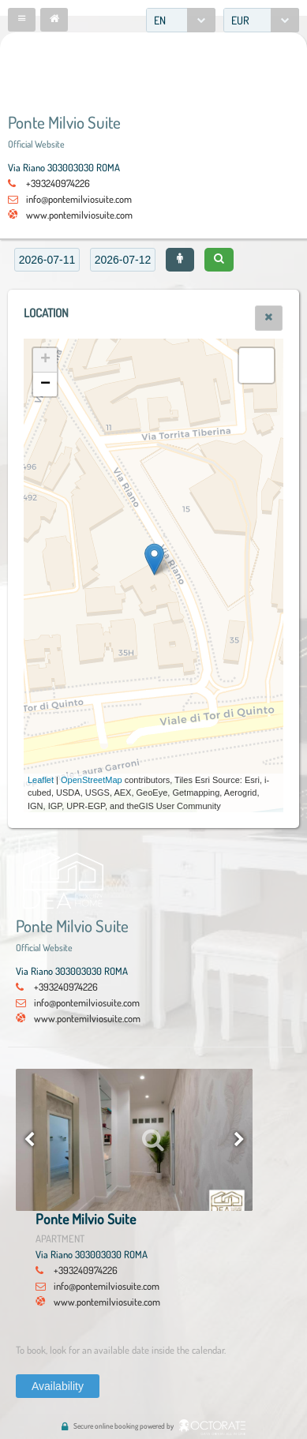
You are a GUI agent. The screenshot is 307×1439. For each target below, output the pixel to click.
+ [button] (45, 360)
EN (160, 20)
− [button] (45, 384)
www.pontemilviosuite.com (79, 214)
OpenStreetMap (91, 780)
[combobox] (180, 20)
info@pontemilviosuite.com (79, 199)
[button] (22, 20)
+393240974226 (58, 183)
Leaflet (41, 780)
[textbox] (47, 260)
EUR (240, 20)
